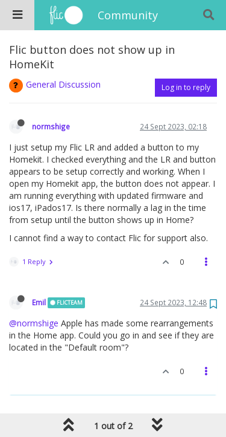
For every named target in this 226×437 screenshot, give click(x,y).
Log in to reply (186, 87)
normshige (51, 126)
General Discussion (63, 84)
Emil (39, 302)
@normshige (33, 323)
